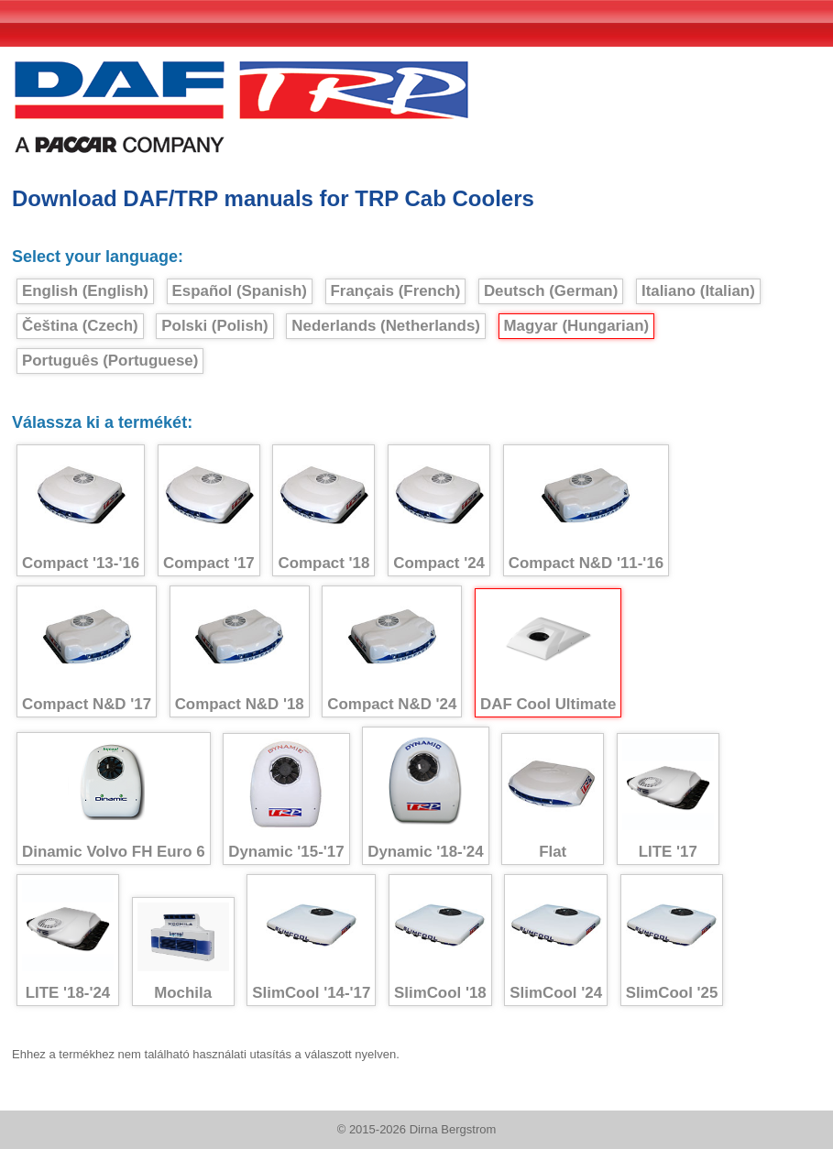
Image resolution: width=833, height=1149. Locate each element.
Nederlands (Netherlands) (385, 325)
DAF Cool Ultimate (548, 653)
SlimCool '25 (672, 940)
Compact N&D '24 (391, 652)
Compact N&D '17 (86, 652)
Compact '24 (439, 511)
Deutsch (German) (551, 291)
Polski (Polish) (214, 325)
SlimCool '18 (440, 940)
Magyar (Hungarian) (577, 325)
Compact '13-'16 (80, 511)
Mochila (183, 952)
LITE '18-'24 (68, 940)
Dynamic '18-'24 (425, 796)
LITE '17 (668, 799)
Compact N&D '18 (239, 652)
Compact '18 (323, 511)
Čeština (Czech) (80, 325)
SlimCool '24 (556, 940)
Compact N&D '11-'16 (586, 511)
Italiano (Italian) (698, 291)
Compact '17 (209, 511)
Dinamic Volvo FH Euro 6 (113, 799)
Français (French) (396, 291)
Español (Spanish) (239, 291)
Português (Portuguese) (110, 360)
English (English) (85, 291)
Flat (552, 799)
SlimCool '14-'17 (311, 940)
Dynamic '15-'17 (286, 799)
